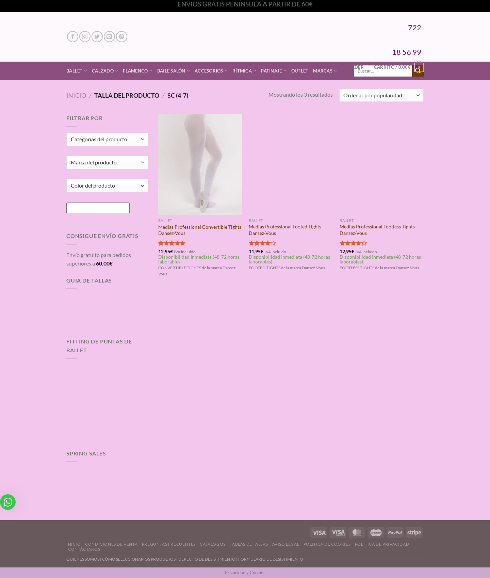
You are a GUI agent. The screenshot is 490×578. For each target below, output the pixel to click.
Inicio (76, 95)
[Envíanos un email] (109, 36)
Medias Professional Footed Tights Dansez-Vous (285, 230)
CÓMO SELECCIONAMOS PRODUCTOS (139, 559)
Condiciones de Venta (111, 544)
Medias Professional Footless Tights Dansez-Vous (377, 230)
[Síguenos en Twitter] (97, 36)
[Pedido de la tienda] (381, 95)
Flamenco (137, 70)
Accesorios (211, 70)
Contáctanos (84, 549)
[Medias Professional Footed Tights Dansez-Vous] (291, 164)
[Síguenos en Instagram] (85, 36)
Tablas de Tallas (249, 544)
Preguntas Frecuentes (169, 544)
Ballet (76, 70)
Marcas (325, 70)
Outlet (300, 71)
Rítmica (244, 70)
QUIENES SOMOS (82, 559)
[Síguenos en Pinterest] (121, 36)
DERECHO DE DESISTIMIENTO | (208, 559)
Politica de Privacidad (382, 544)
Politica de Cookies (327, 544)
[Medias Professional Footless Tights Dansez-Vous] (382, 164)
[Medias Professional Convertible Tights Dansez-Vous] (200, 164)
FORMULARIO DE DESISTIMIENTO (270, 559)
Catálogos (213, 544)
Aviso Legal (285, 544)
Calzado (105, 70)
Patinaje (274, 70)
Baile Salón (173, 70)
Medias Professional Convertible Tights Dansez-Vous (199, 230)
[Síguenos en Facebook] (72, 36)
